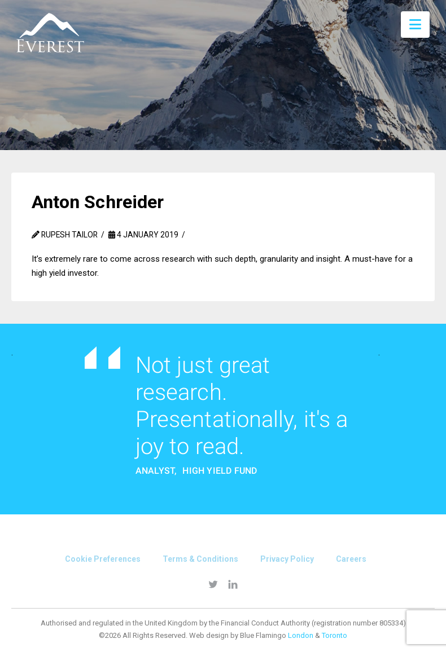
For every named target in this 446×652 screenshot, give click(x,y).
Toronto (334, 635)
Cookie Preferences (103, 558)
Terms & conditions (200, 558)
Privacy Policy (287, 558)
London (300, 635)
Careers (351, 558)
